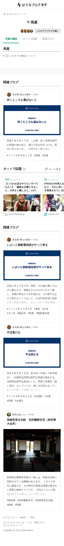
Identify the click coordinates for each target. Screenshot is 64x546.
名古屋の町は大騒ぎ (21, 94)
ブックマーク (12, 179)
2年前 (35, 239)
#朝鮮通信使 (42, 313)
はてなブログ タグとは (13, 522)
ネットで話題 (30, 38)
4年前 (31, 414)
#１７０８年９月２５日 (19, 396)
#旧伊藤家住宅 (25, 500)
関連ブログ (48, 38)
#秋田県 (11, 500)
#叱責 (45, 155)
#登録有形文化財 (44, 500)
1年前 (35, 94)
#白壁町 (38, 396)
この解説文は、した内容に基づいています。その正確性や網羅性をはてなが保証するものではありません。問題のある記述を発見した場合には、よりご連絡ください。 (19, 56)
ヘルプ (29, 522)
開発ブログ (39, 522)
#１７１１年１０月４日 (19, 309)
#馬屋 (37, 155)
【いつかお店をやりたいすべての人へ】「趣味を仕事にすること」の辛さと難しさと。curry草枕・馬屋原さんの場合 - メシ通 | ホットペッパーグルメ (21, 187)
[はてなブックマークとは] (24, 168)
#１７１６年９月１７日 (19, 155)
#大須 (45, 309)
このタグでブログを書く (47, 31)
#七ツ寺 (11, 313)
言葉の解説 (11, 38)
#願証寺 (21, 313)
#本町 (37, 309)
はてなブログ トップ (14, 14)
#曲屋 (10, 504)
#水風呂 (19, 400)
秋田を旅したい (19, 414)
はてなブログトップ (12, 525)
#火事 (48, 396)
